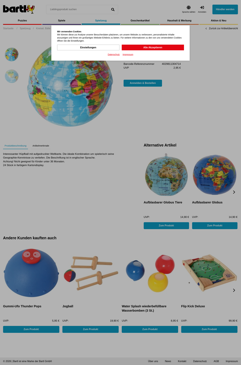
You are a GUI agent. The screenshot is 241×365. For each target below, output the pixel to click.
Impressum (128, 54)
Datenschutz (114, 54)
